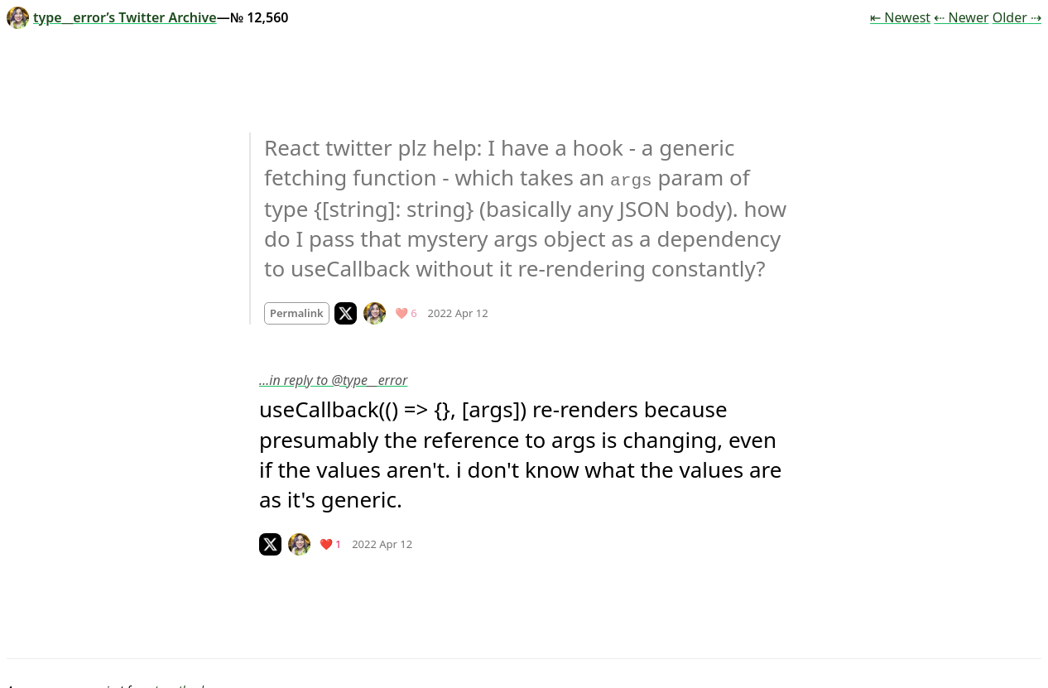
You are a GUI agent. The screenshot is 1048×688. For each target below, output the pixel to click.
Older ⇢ (1017, 17)
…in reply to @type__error (333, 379)
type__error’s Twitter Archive (112, 17)
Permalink (297, 312)
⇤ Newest (900, 17)
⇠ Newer (961, 17)
